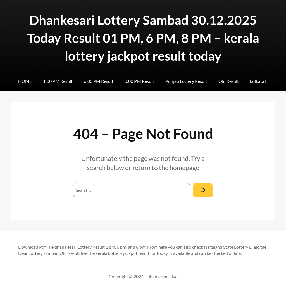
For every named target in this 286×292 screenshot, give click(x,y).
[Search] (203, 190)
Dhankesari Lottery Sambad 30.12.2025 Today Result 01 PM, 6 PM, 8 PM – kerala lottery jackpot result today (143, 37)
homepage (184, 167)
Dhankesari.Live (162, 276)
